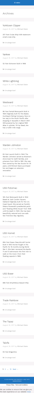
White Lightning (11, 81)
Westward (8, 102)
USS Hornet (9, 233)
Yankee (6, 54)
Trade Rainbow (10, 300)
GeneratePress (17, 381)
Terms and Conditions (21, 385)
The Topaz (8, 321)
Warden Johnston (12, 145)
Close (29, 392)
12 (11, 369)
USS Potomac (10, 188)
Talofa (6, 342)
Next (15, 369)
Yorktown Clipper (11, 25)
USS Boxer (8, 273)
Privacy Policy (10, 385)
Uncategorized (10, 43)
